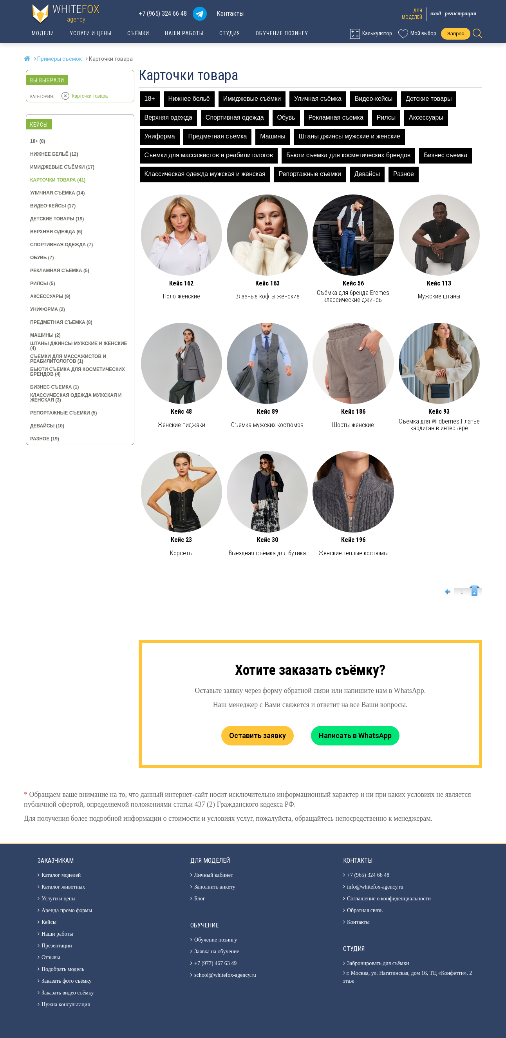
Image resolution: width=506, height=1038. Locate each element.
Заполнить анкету (214, 887)
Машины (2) (45, 335)
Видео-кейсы (374, 98)
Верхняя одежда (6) (56, 231)
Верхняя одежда (168, 117)
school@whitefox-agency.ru (225, 975)
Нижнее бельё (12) (54, 154)
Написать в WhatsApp (355, 735)
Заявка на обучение (216, 951)
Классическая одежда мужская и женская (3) (76, 397)
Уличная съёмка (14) (57, 193)
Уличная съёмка (318, 98)
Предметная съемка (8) (61, 322)
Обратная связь (365, 910)
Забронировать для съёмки (378, 963)
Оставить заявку (257, 735)
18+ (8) (37, 141)
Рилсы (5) (42, 283)
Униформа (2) (47, 309)
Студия (229, 33)
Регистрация (460, 13)
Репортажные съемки (310, 174)
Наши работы (184, 33)
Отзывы (51, 957)
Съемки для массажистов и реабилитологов (209, 155)
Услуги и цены (91, 33)
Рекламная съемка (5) (59, 270)
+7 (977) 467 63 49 (215, 963)
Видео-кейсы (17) (53, 206)
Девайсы (367, 174)
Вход (435, 13)
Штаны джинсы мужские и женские (349, 136)
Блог (199, 899)
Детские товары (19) (57, 218)
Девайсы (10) (47, 426)
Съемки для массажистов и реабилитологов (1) (68, 359)
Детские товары (429, 98)
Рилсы (386, 117)
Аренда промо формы (67, 910)
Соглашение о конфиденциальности (389, 899)
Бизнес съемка (445, 155)
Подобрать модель (63, 969)
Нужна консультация (66, 1004)
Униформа (160, 136)
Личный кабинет (213, 875)
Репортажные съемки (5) (63, 413)
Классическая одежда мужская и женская (205, 174)
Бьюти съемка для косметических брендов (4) (77, 371)
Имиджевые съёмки (252, 98)
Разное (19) (44, 438)
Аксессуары (426, 117)
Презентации (57, 946)
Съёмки (138, 33)
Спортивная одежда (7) (61, 244)
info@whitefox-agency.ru (375, 887)
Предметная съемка (217, 136)
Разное (403, 174)
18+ (150, 98)
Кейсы (49, 922)
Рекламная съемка (336, 117)
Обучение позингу (282, 33)
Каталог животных (63, 887)
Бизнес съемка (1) (54, 387)
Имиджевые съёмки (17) (62, 167)
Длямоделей (412, 14)
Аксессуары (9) (50, 296)
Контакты (230, 13)
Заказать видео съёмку (68, 993)
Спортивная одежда (235, 117)
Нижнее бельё (189, 98)
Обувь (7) (42, 257)
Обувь (286, 117)
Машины (273, 136)
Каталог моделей (61, 875)
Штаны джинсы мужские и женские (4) (78, 346)
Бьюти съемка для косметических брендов (348, 155)
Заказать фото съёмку (67, 981)
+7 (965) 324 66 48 (163, 13)
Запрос (455, 33)
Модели (43, 33)
